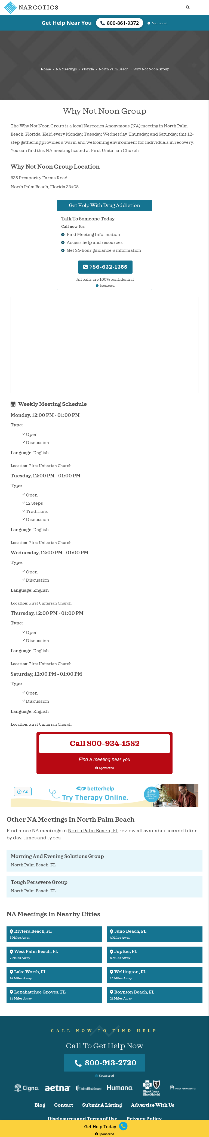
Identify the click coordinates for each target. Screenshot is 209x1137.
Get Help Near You (67, 22)
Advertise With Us (152, 1105)
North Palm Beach (113, 69)
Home (46, 69)
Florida (88, 69)
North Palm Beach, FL (93, 831)
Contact (63, 1105)
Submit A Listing (102, 1105)
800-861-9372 (119, 23)
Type (16, 425)
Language (21, 453)
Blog (40, 1105)
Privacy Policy (144, 1119)
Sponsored (104, 1133)
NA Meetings (66, 69)
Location (19, 466)
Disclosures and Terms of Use (82, 1119)
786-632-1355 (105, 267)
